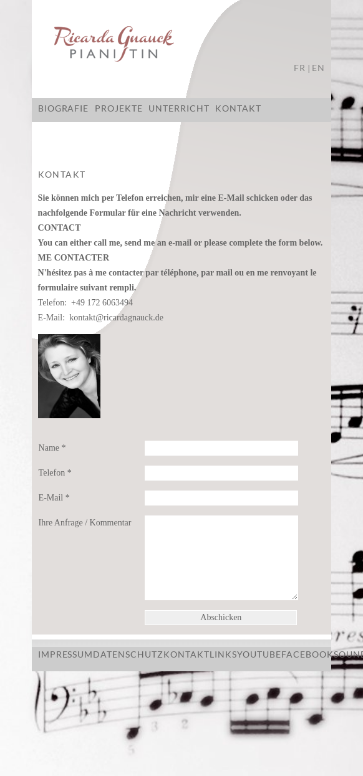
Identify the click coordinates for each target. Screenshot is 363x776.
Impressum (66, 654)
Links (223, 654)
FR (300, 67)
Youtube (259, 654)
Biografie (63, 108)
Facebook (307, 654)
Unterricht (179, 108)
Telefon (55, 472)
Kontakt (238, 108)
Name (52, 448)
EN (318, 67)
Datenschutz (128, 654)
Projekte (119, 108)
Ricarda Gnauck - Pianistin (181, 45)
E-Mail (54, 497)
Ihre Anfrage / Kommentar (85, 522)
